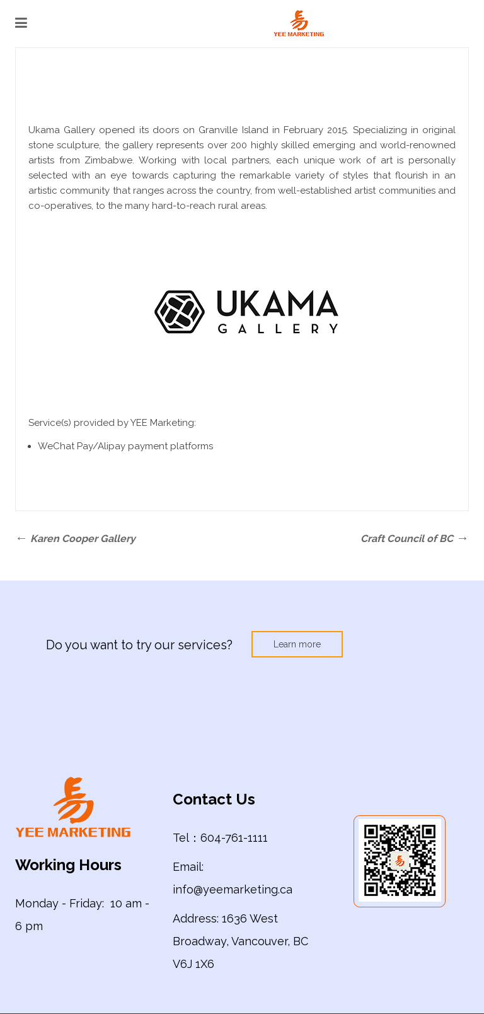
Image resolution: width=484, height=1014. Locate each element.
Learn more (297, 644)
